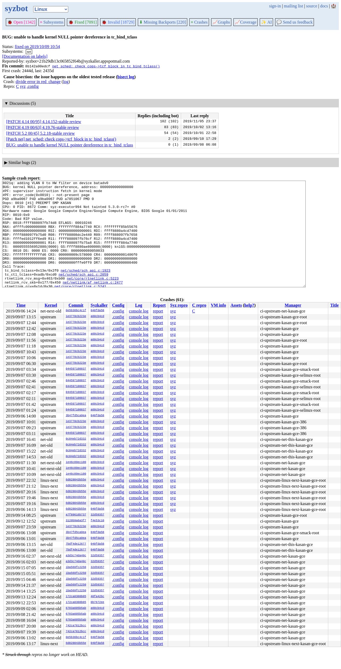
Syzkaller (99, 305)
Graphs (221, 22)
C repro (199, 305)
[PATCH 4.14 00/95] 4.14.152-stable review (43, 121)
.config (33, 86)
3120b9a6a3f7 (76, 521)
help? (249, 305)
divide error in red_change (38, 81)
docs (324, 6)
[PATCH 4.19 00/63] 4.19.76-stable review (42, 127)
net (29, 52)
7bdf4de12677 (76, 544)
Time (20, 305)
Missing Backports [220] (162, 22)
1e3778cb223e (76, 316)
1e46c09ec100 (76, 462)
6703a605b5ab (76, 608)
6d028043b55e (76, 480)
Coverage (245, 22)
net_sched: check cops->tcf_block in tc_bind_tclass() (106, 66)
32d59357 (97, 515)
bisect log (125, 77)
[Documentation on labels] (25, 56)
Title (334, 305)
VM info (218, 305)
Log (138, 305)
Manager (293, 305)
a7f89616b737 (76, 515)
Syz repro (179, 305)
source (311, 6)
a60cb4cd (97, 316)
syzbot (16, 8)
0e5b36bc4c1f (76, 310)
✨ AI (266, 22)
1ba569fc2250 (76, 567)
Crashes (199, 22)
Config (118, 305)
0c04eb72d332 (76, 439)
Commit (76, 305)
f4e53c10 (97, 521)
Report (159, 305)
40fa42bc (97, 596)
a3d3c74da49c (76, 556)
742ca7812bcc (76, 626)
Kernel (51, 305)
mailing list (293, 6)
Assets (236, 305)
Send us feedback (294, 22)
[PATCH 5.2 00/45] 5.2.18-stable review (40, 133)
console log (138, 311)
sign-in (275, 6)
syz (22, 86)
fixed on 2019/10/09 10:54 (37, 46)
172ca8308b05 (76, 596)
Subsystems (51, 22)
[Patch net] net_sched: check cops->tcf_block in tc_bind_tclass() (61, 139)
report (158, 311)
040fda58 (97, 310)
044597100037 (76, 369)
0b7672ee (97, 602)
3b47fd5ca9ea (76, 416)
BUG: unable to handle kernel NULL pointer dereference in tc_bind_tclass (69, 145)
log (65, 81)
